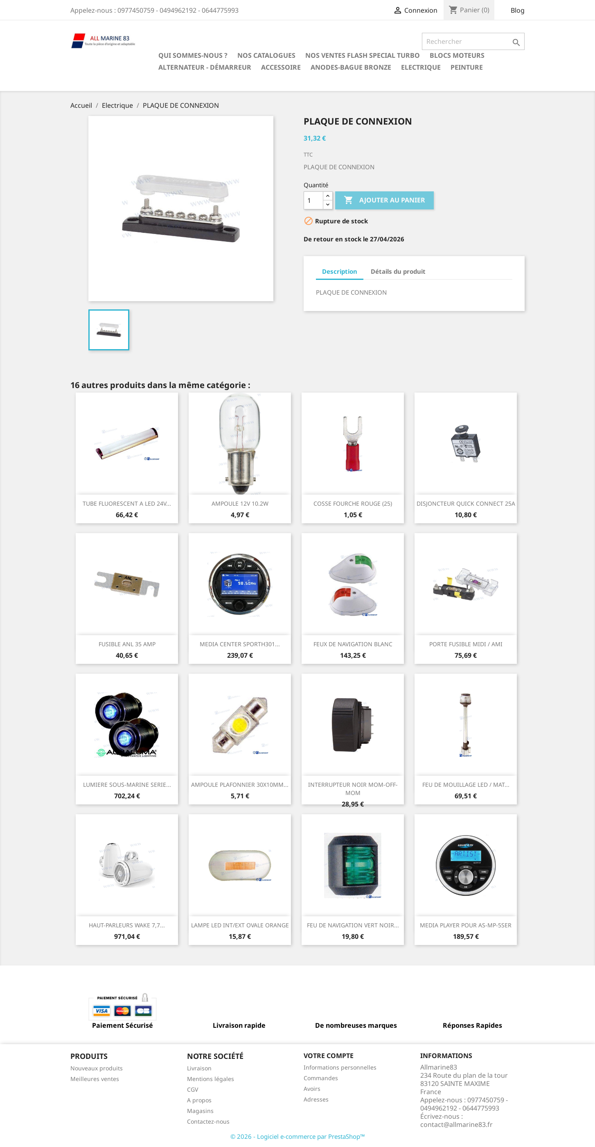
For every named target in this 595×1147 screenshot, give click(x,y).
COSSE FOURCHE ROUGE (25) (352, 503)
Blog (518, 10)
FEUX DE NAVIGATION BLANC (352, 644)
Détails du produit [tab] (398, 271)
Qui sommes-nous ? (193, 55)
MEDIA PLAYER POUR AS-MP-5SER (466, 925)
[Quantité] (313, 200)
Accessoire (281, 67)
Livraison (199, 1068)
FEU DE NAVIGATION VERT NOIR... (353, 925)
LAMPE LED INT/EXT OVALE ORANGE (240, 925)
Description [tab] (339, 271)
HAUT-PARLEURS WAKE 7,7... (127, 925)
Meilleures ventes (94, 1079)
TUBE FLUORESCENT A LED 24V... (127, 503)
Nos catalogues (266, 55)
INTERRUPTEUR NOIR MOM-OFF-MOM (353, 789)
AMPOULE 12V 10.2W (240, 503)
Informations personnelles (340, 1067)
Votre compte (329, 1055)
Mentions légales (210, 1079)
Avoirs (312, 1088)
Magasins (200, 1111)
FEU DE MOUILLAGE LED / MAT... (465, 784)
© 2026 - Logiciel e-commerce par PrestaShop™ (297, 1136)
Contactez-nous (208, 1121)
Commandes (321, 1078)
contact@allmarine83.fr (456, 1124)
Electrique (421, 67)
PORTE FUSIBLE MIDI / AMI (466, 644)
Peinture (467, 67)
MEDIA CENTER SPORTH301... (240, 644)
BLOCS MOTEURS (457, 55)
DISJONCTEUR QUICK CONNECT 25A (466, 503)
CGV (192, 1089)
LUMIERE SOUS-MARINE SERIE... (127, 784)
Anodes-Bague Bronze (351, 67)
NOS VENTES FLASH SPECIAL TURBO (362, 55)
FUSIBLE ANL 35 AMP (127, 644)
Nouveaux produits (96, 1068)
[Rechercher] (473, 41)
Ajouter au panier (384, 200)
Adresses (316, 1099)
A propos (199, 1100)
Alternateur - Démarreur (204, 67)
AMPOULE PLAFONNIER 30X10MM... (239, 784)
